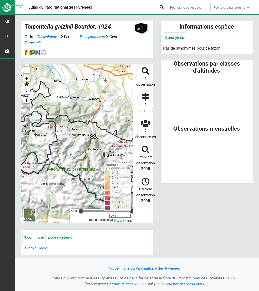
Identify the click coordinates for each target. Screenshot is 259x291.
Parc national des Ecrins (185, 284)
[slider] (81, 211)
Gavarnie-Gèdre (35, 248)
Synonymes (175, 37)
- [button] (26, 91)
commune (34, 237)
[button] (26, 85)
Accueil (112, 268)
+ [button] (26, 78)
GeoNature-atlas (119, 284)
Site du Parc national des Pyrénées (152, 268)
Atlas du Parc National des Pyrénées (60, 7)
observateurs (62, 237)
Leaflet (118, 221)
